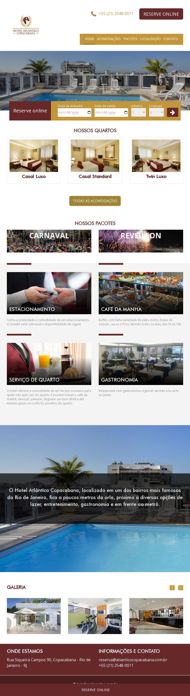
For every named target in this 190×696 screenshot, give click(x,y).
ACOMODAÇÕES (109, 38)
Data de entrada (74, 110)
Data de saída (111, 110)
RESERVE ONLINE (161, 14)
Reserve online (30, 110)
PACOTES (130, 38)
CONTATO (171, 38)
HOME (89, 38)
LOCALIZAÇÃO (150, 38)
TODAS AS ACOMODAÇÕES (95, 200)
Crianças (156, 110)
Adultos (138, 110)
